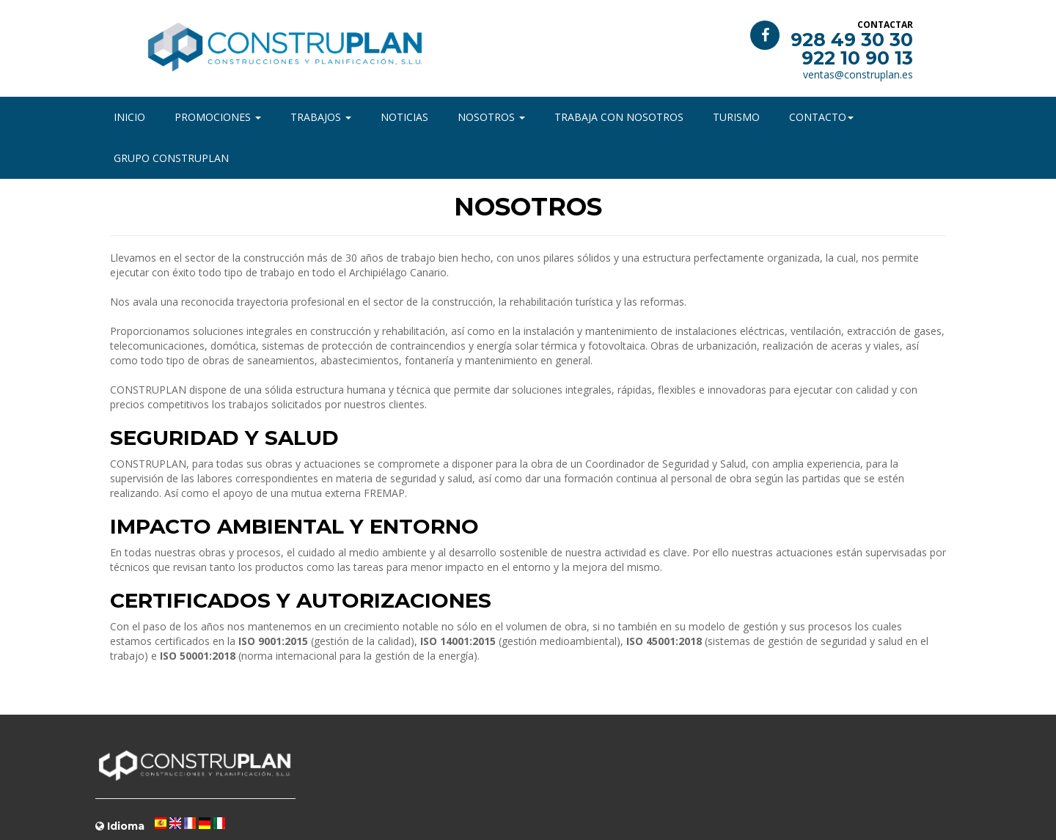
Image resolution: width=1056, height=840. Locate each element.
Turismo (736, 117)
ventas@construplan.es (858, 74)
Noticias (404, 117)
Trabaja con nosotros (618, 117)
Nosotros (491, 117)
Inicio (129, 117)
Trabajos (320, 117)
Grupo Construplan (171, 158)
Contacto (821, 117)
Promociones (218, 117)
